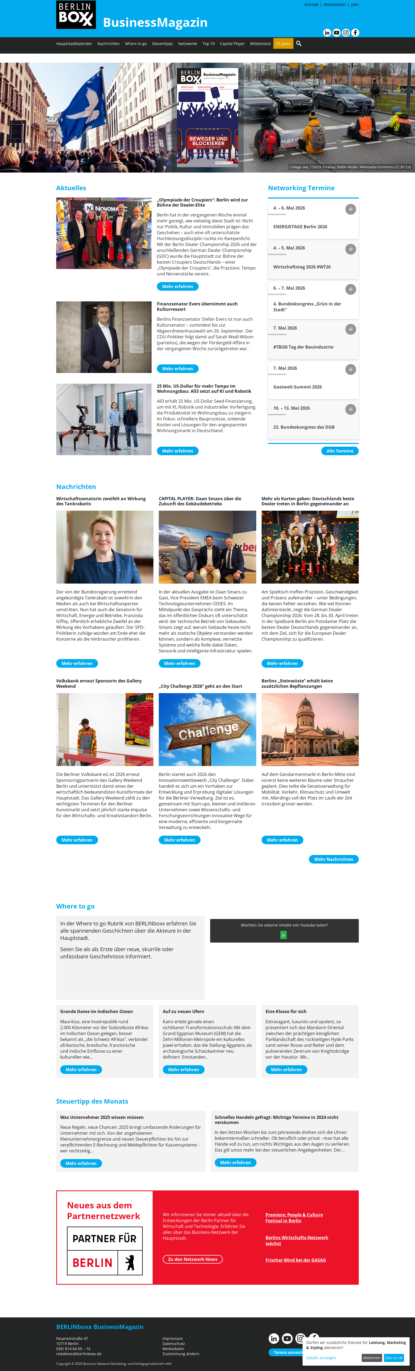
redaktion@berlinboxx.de (78, 1353)
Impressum (173, 1338)
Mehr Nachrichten (333, 859)
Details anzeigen (321, 1357)
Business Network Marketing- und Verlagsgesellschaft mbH (127, 1364)
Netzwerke (187, 57)
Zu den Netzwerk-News (192, 1258)
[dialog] (356, 1351)
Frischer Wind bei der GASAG (296, 1260)
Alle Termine (340, 451)
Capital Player (232, 57)
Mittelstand (260, 57)
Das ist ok (393, 1357)
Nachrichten (108, 57)
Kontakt (311, 4)
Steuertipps (162, 57)
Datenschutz (174, 1343)
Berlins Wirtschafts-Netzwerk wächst (297, 1240)
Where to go (136, 57)
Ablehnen (371, 1357)
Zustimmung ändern (181, 1353)
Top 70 (209, 57)
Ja (283, 934)
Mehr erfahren (177, 286)
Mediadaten (335, 4)
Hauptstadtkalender (74, 57)
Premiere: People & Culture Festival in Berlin (294, 1218)
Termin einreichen (290, 1352)
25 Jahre (283, 57)
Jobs (355, 4)
